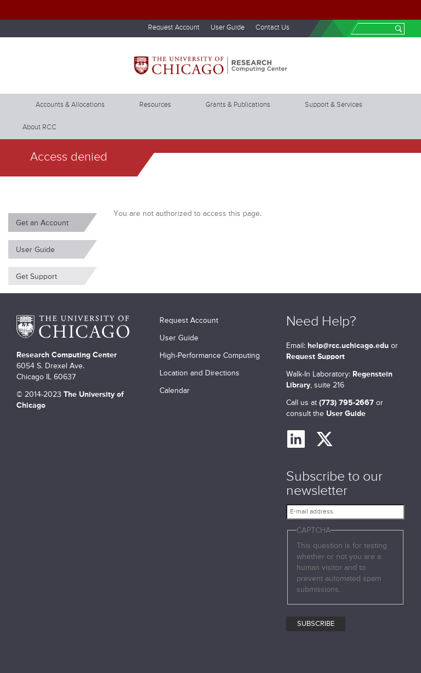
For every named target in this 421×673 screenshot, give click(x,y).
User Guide (227, 27)
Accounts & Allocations (70, 105)
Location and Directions (200, 373)
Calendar (175, 391)
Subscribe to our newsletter (334, 484)
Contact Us (272, 27)
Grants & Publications (238, 105)
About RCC (39, 127)
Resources (155, 105)
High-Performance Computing (210, 356)
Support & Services (333, 105)
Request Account (174, 27)
